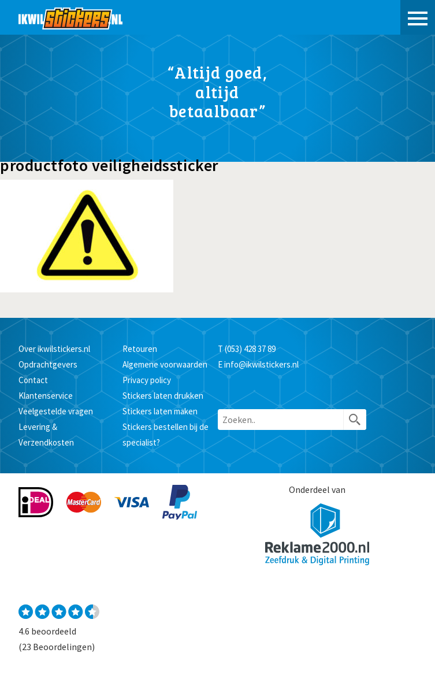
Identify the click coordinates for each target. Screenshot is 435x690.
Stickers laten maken (160, 411)
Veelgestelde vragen (55, 411)
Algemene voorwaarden (164, 364)
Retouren (139, 348)
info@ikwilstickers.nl (261, 364)
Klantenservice (45, 395)
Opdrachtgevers (47, 364)
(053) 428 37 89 (250, 348)
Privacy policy (146, 379)
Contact (33, 379)
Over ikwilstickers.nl (54, 348)
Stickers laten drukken (162, 395)
